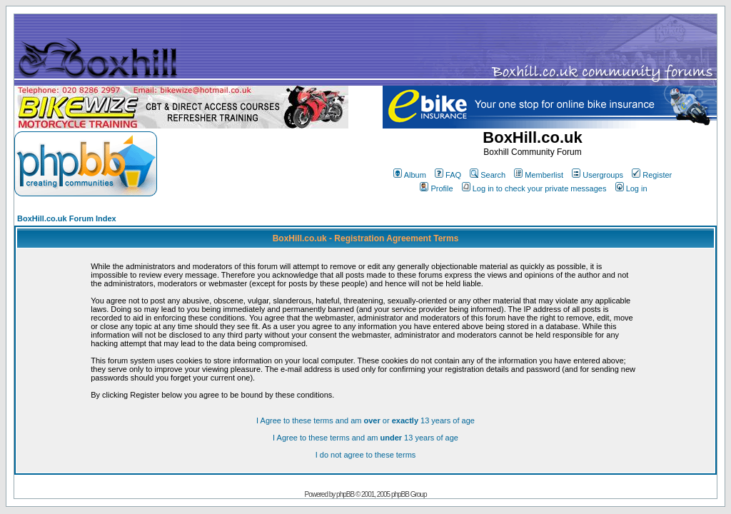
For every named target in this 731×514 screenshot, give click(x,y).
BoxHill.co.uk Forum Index (66, 218)
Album (409, 175)
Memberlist (538, 175)
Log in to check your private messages (534, 188)
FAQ (448, 175)
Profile (436, 188)
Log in (631, 188)
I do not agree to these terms (366, 454)
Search (487, 175)
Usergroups (597, 175)
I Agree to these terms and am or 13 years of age (365, 420)
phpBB (345, 494)
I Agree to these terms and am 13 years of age (365, 437)
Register (652, 175)
